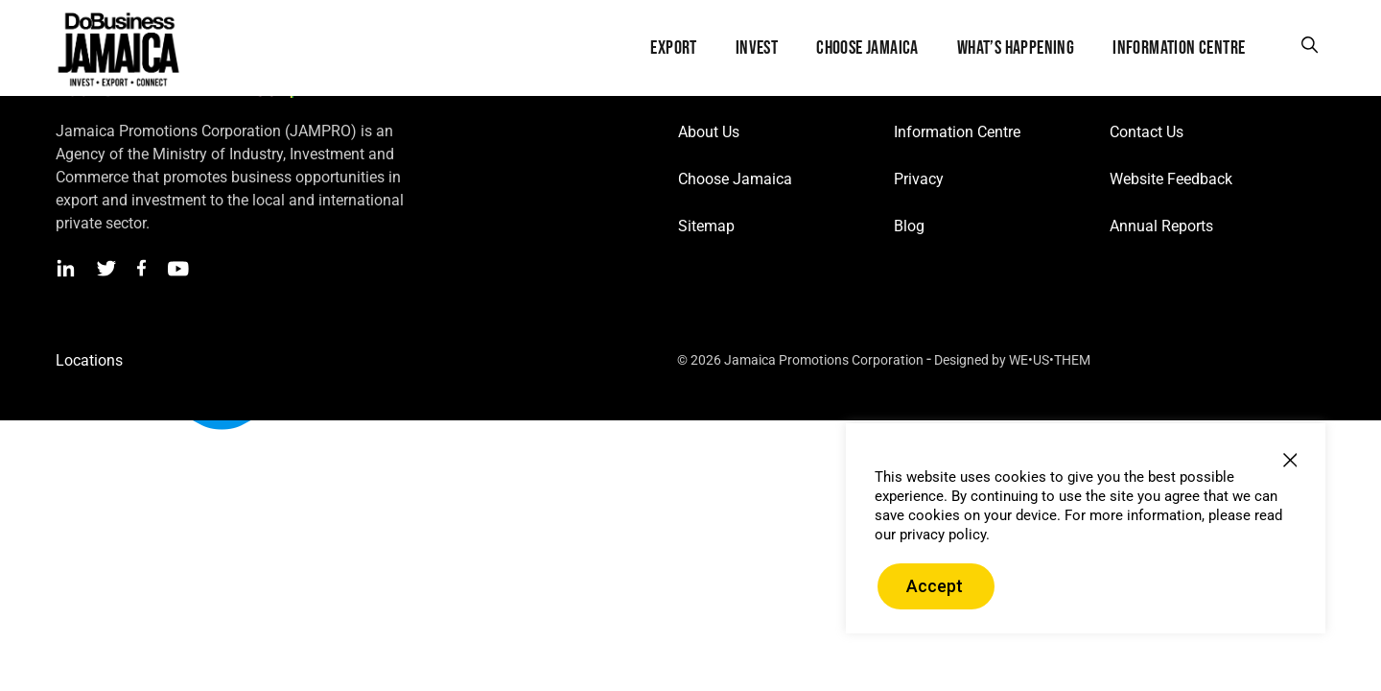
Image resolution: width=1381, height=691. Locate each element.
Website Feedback (1171, 179)
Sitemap (706, 226)
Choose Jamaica (735, 179)
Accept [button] (934, 586)
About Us (708, 132)
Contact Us (1146, 132)
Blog (909, 226)
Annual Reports (1161, 226)
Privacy (919, 179)
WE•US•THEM (1049, 360)
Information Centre (957, 132)
